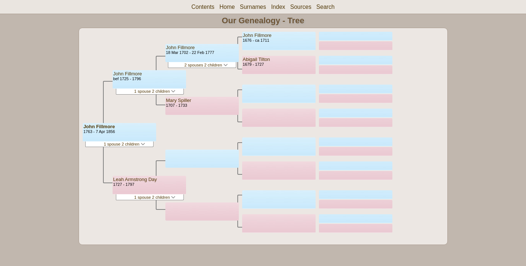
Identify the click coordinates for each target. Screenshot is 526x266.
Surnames (253, 7)
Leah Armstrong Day (135, 179)
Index (278, 7)
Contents (202, 7)
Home (227, 7)
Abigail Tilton (256, 59)
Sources (300, 7)
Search (325, 7)
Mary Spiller (179, 100)
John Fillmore (99, 126)
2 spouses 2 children (206, 65)
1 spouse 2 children (124, 144)
